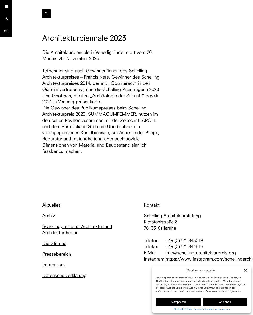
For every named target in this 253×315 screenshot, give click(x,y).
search (6, 18)
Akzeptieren (178, 302)
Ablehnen (225, 302)
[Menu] (6, 6)
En (6, 30)
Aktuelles (51, 205)
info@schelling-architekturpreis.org (201, 252)
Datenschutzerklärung (205, 309)
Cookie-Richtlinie (183, 309)
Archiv (48, 215)
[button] (245, 270)
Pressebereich (56, 254)
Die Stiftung (54, 243)
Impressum (224, 309)
